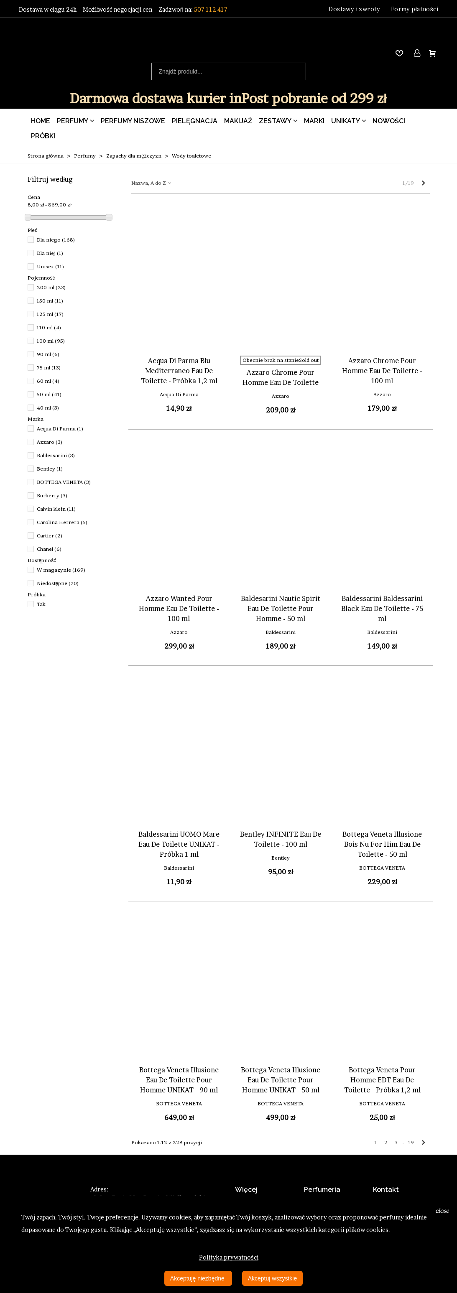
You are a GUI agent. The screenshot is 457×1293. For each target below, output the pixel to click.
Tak (41, 604)
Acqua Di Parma (60, 428)
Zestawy (275, 121)
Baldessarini (56, 455)
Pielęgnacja (194, 121)
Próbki (43, 136)
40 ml (48, 408)
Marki (314, 121)
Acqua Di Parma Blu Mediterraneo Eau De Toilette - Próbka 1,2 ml (179, 370)
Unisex (50, 266)
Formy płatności (414, 9)
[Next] (423, 182)
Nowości (389, 121)
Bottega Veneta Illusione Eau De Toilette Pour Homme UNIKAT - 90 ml (179, 1080)
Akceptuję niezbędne (198, 1278)
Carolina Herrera (62, 522)
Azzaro (50, 442)
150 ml (50, 301)
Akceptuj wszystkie (272, 1278)
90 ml (48, 354)
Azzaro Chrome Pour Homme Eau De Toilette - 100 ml (382, 370)
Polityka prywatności (228, 1257)
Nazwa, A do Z (151, 183)
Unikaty (345, 121)
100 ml (51, 341)
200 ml (51, 287)
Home (40, 121)
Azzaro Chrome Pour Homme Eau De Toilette (281, 377)
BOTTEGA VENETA (64, 482)
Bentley (50, 469)
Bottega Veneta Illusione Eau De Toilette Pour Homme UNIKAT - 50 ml (280, 1080)
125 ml (50, 314)
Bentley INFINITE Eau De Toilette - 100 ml (280, 839)
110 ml (49, 327)
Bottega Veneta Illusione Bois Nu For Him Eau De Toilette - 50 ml (382, 844)
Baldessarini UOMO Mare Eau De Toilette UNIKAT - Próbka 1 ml (179, 844)
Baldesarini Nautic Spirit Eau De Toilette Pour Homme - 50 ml (280, 608)
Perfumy (72, 121)
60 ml (48, 381)
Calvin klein (56, 509)
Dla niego (56, 240)
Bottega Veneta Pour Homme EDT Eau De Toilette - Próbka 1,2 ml (382, 1080)
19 (411, 1142)
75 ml (49, 367)
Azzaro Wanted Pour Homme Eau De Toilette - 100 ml (179, 608)
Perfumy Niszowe (133, 121)
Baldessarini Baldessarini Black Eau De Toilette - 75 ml (382, 608)
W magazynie (61, 570)
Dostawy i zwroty (354, 9)
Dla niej (50, 253)
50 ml (49, 394)
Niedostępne (58, 583)
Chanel (49, 549)
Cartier (50, 535)
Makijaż (238, 121)
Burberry (52, 495)
